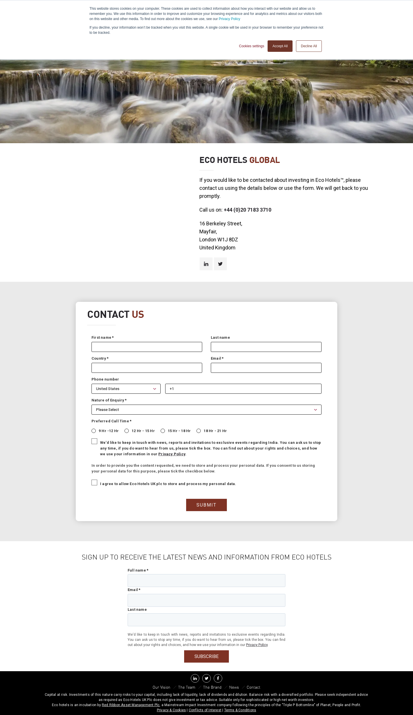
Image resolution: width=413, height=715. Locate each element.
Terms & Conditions (240, 710)
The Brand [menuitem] (212, 687)
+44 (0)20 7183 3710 (247, 210)
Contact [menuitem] (254, 687)
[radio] (102, 430)
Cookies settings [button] (251, 46)
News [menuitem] (234, 687)
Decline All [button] (309, 46)
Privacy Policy (229, 19)
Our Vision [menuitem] (161, 687)
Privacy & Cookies (171, 710)
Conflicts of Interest (205, 710)
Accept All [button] (280, 46)
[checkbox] (204, 430)
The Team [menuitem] (186, 687)
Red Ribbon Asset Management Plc (130, 704)
